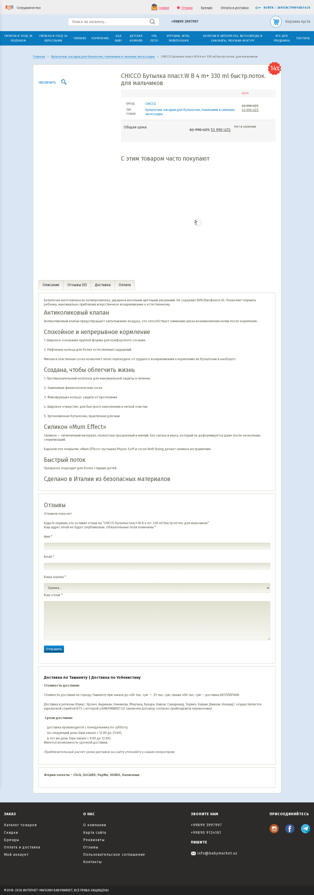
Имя (48, 537)
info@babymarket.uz (214, 853)
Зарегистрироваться (293, 8)
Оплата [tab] (125, 285)
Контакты (92, 862)
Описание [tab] (51, 285)
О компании (94, 825)
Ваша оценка (55, 577)
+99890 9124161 (206, 832)
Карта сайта (94, 832)
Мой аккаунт (16, 854)
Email (49, 557)
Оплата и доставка (235, 8)
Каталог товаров (20, 825)
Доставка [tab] (103, 285)
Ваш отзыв (53, 595)
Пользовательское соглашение (114, 854)
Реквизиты (94, 840)
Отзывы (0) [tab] (77, 285)
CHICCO (150, 104)
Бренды (206, 8)
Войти (264, 7)
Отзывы (187, 8)
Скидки (164, 8)
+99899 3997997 (184, 22)
